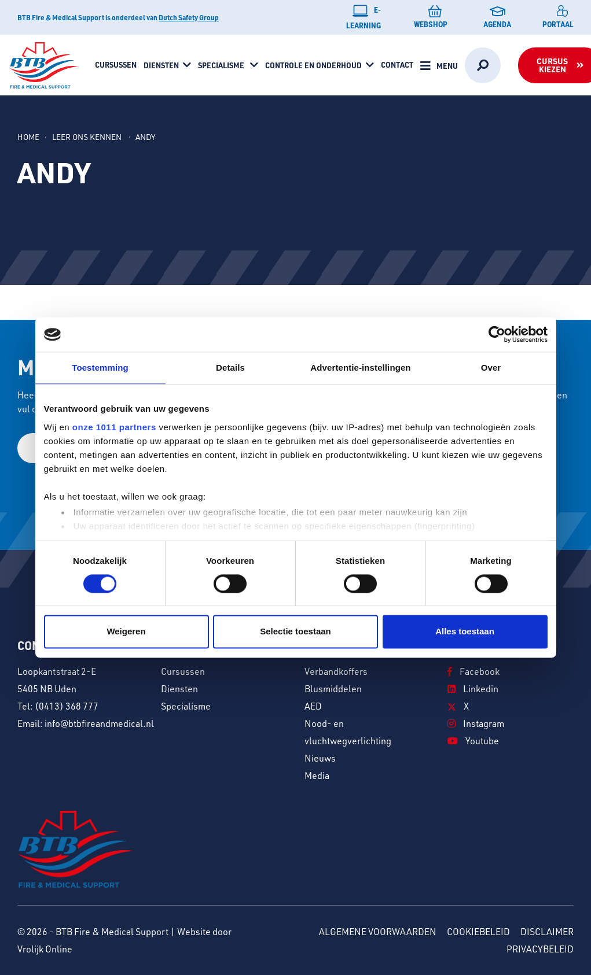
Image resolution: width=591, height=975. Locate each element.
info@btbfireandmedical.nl (99, 723)
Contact (397, 64)
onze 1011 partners (114, 427)
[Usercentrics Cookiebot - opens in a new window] (497, 334)
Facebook (473, 671)
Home (28, 136)
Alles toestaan (464, 632)
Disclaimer (547, 931)
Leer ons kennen (87, 136)
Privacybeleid (540, 949)
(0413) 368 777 (66, 706)
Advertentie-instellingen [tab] (360, 367)
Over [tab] (491, 367)
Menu (447, 66)
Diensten (161, 65)
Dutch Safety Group (189, 17)
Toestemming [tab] (100, 367)
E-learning (363, 17)
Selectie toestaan (295, 632)
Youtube (473, 740)
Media (316, 775)
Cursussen (116, 64)
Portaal (558, 17)
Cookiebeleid (478, 931)
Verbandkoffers (336, 671)
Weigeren (126, 632)
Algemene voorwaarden (377, 931)
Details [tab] (230, 367)
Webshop (430, 17)
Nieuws (320, 758)
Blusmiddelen (333, 688)
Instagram (475, 723)
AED (313, 706)
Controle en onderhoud (313, 65)
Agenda (497, 17)
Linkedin (472, 688)
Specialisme (222, 65)
